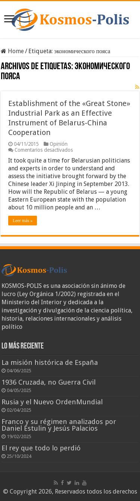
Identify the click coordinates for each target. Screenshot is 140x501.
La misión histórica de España (49, 362)
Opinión (59, 144)
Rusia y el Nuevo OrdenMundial (52, 402)
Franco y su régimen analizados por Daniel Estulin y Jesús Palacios (58, 425)
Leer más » (22, 220)
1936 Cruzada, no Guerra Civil (48, 382)
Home (12, 51)
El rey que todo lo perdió (41, 448)
